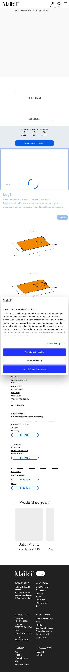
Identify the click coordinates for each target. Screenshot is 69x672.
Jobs (17, 661)
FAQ (38, 621)
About (17, 652)
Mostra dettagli (54, 344)
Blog (38, 606)
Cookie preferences (44, 628)
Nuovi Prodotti (42, 587)
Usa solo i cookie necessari (34, 369)
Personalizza (34, 360)
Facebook (40, 652)
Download (25, 479)
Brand (38, 596)
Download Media (34, 143)
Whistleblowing (21, 658)
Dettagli (25, 435)
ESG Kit (18, 655)
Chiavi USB (40, 599)
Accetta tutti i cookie (34, 352)
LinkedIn (39, 655)
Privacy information (44, 631)
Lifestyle (39, 593)
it (41, 573)
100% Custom (42, 602)
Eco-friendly (41, 590)
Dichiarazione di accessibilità (42, 636)
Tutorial (39, 624)
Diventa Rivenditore (44, 618)
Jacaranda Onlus (22, 664)
